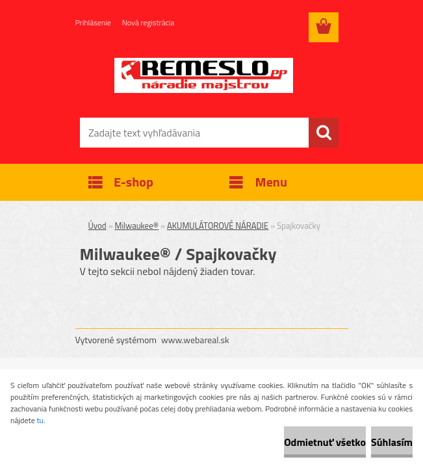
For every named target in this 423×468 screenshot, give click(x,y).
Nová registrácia (148, 22)
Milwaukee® (137, 225)
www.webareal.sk (195, 339)
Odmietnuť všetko (325, 442)
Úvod (97, 225)
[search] (324, 133)
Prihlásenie (93, 22)
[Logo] (203, 75)
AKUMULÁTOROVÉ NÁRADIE (217, 225)
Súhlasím (392, 442)
